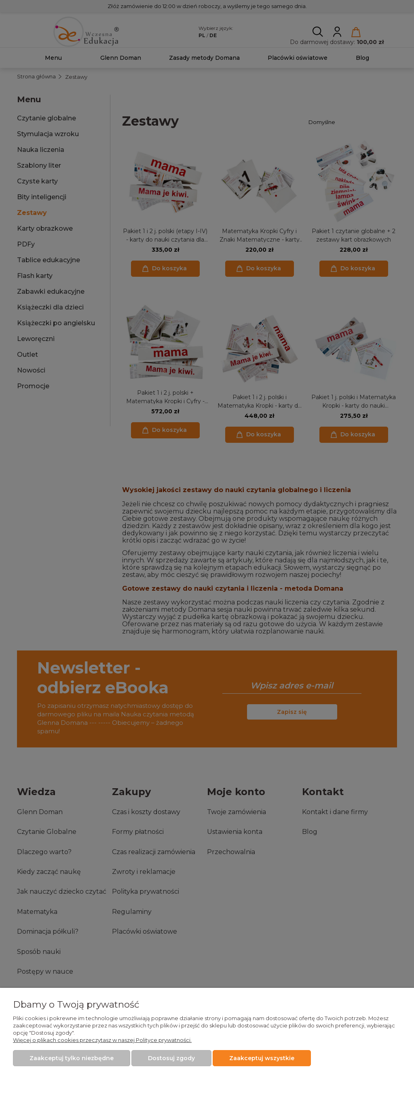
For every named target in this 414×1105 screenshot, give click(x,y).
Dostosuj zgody (171, 1058)
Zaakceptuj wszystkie (261, 1058)
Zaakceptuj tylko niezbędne (72, 1058)
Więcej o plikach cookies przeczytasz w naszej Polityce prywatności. (102, 1040)
